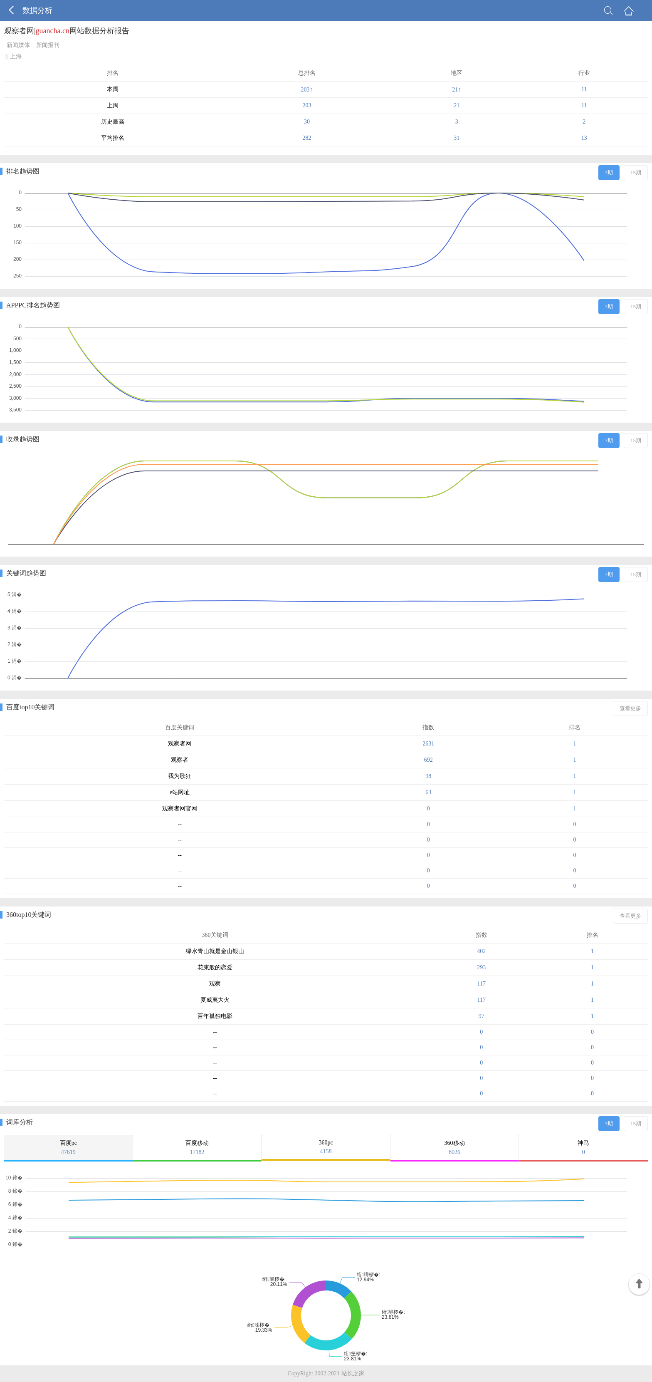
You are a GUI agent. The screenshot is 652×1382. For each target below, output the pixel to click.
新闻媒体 (18, 45)
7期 (609, 172)
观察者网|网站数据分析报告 (66, 31)
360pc (326, 1147)
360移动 (454, 1148)
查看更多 (630, 708)
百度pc (68, 1148)
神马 (583, 1148)
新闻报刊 (47, 45)
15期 (635, 172)
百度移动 (197, 1148)
